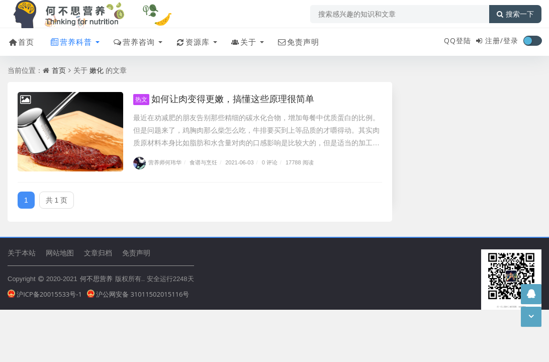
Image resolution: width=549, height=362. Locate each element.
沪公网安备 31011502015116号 (138, 294)
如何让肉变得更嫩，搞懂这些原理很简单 (223, 99)
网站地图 (60, 252)
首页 (21, 42)
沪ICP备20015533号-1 (45, 294)
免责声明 (298, 42)
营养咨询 (133, 42)
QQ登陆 (457, 40)
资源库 (192, 42)
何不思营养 (96, 278)
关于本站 (22, 252)
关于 (243, 42)
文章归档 (98, 252)
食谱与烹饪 (203, 162)
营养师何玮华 (157, 162)
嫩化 (96, 70)
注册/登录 (501, 40)
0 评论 (270, 162)
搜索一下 (515, 14)
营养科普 (70, 42)
